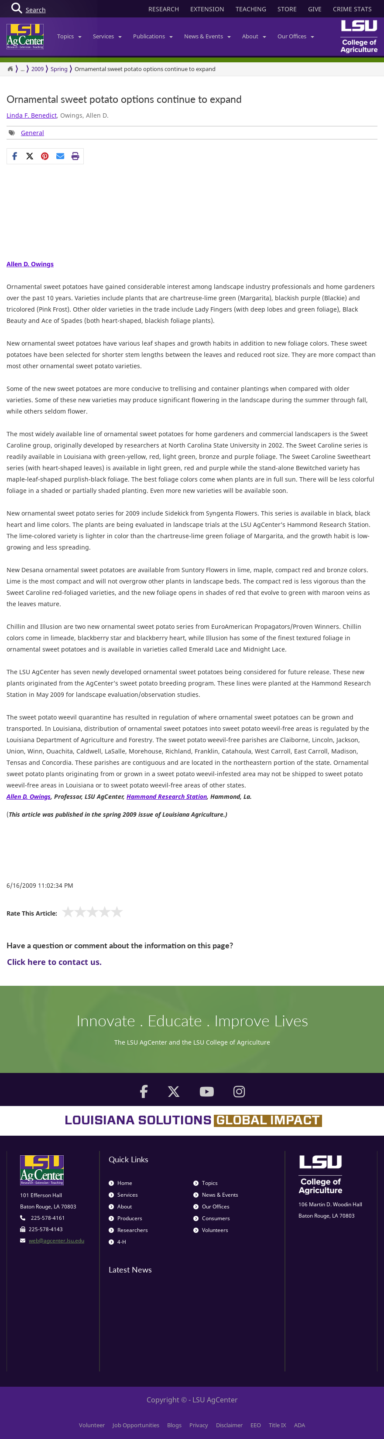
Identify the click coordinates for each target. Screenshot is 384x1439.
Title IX (277, 1425)
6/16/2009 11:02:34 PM (40, 885)
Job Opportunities (136, 1425)
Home (120, 1183)
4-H (117, 1242)
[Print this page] (75, 156)
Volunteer (92, 1425)
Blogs (174, 1425)
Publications (153, 36)
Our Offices (296, 36)
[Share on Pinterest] (45, 156)
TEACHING (251, 9)
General (32, 133)
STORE (287, 9)
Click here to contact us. (54, 962)
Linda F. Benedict (32, 115)
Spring (59, 69)
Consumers (211, 1218)
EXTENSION (207, 9)
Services (107, 36)
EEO (255, 1425)
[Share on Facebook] (14, 156)
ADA (299, 1425)
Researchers (128, 1230)
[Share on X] (30, 156)
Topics (69, 36)
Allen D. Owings (30, 264)
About (254, 36)
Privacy (198, 1425)
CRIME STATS (352, 9)
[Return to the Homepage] (10, 68)
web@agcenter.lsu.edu (56, 1240)
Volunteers (210, 1230)
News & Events (207, 36)
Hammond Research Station (167, 796)
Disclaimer (229, 1425)
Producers (125, 1218)
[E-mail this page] (60, 156)
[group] (26, 133)
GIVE (315, 9)
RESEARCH (163, 9)
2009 (37, 69)
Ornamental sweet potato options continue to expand (145, 69)
